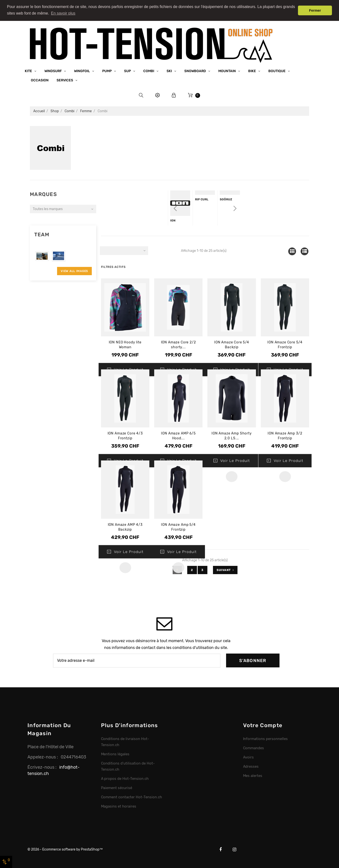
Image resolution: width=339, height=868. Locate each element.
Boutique (277, 71)
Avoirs (248, 757)
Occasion (40, 80)
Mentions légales (115, 754)
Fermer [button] (315, 10)
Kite (29, 71)
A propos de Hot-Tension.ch (125, 778)
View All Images (74, 270)
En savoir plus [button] (63, 13)
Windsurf (53, 71)
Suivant (225, 569)
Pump (107, 71)
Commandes (253, 748)
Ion (173, 220)
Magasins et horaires (118, 806)
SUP (128, 71)
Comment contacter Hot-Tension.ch (131, 797)
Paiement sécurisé (116, 787)
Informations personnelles (265, 739)
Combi (149, 71)
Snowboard (195, 71)
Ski (170, 71)
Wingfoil (82, 71)
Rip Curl (201, 199)
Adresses (251, 766)
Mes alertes (253, 775)
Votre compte (263, 725)
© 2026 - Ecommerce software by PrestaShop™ (65, 849)
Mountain (227, 71)
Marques (43, 194)
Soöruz (226, 199)
